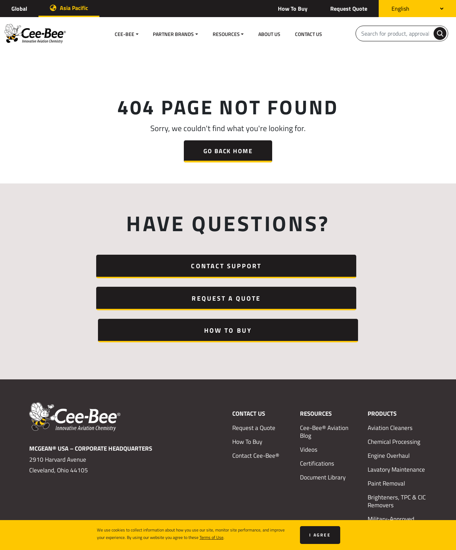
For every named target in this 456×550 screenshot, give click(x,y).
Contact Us (308, 34)
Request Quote (348, 8)
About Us (269, 34)
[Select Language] (417, 8)
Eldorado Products (391, 469)
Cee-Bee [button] (124, 34)
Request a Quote (228, 265)
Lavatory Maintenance (396, 405)
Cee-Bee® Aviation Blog (324, 367)
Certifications (317, 399)
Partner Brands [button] (173, 34)
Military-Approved (391, 455)
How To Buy (292, 8)
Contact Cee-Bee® (255, 391)
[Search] (395, 33)
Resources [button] (226, 34)
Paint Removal (386, 419)
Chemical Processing (394, 377)
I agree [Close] (320, 535)
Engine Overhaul (389, 391)
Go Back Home (227, 150)
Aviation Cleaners (390, 363)
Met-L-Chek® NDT (391, 483)
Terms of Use (211, 537)
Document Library (323, 413)
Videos (308, 385)
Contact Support (83, 265)
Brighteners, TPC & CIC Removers (397, 437)
